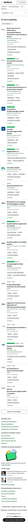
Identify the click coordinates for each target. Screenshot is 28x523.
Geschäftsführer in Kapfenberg (10, 426)
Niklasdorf (4, 443)
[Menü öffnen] (2, 2)
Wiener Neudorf (20, 158)
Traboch (9, 334)
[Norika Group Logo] (13, 517)
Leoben (13, 158)
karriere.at (17, 488)
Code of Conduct (22, 510)
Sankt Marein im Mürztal (7, 438)
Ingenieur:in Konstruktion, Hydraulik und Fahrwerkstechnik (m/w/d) (16, 305)
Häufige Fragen (6, 506)
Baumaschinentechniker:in (16, 327)
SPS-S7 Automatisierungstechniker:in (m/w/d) (16, 391)
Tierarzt (3, 496)
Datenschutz (4, 510)
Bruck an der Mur (11, 47)
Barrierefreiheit (12, 510)
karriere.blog (5, 468)
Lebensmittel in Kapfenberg (8, 421)
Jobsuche (4, 6)
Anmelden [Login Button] (21, 2)
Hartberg (19, 47)
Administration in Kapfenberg (9, 429)
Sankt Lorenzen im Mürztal (8, 440)
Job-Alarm (24, 6)
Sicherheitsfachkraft (15, 186)
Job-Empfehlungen (13, 6)
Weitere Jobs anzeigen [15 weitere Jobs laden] (14, 411)
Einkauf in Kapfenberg (7, 424)
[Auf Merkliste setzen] (9, 55)
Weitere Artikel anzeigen (7, 484)
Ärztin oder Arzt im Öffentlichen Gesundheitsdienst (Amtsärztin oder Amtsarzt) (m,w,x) (17, 32)
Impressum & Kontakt (17, 506)
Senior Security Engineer (8, 493)
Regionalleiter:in (13, 151)
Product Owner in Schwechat (9, 501)
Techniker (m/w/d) (13, 168)
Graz (26, 158)
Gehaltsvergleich (6, 465)
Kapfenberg (13, 19)
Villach (9, 158)
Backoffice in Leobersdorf (8, 491)
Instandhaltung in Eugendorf (9, 498)
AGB (25, 506)
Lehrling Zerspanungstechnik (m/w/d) (14, 131)
